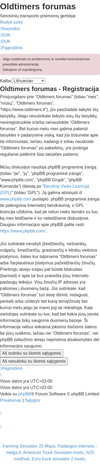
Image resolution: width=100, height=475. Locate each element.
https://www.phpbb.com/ (22, 231)
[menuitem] (5, 35)
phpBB (24, 394)
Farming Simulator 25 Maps (29, 446)
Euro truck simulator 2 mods (58, 459)
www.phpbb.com (15, 199)
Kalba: (6, 81)
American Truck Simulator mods (53, 452)
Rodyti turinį (11, 22)
